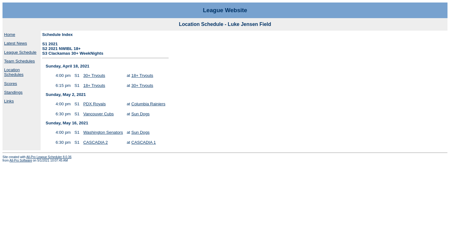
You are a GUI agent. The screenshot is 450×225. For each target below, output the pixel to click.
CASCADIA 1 (143, 142)
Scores (10, 83)
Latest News (15, 43)
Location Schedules (13, 72)
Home (9, 34)
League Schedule (20, 52)
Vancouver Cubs (98, 114)
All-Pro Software (20, 160)
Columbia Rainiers (148, 104)
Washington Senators (103, 132)
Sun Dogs (140, 114)
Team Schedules (19, 61)
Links (9, 101)
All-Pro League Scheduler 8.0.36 (49, 157)
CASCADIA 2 (95, 142)
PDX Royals (94, 104)
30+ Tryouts (94, 75)
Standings (13, 92)
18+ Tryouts (142, 75)
